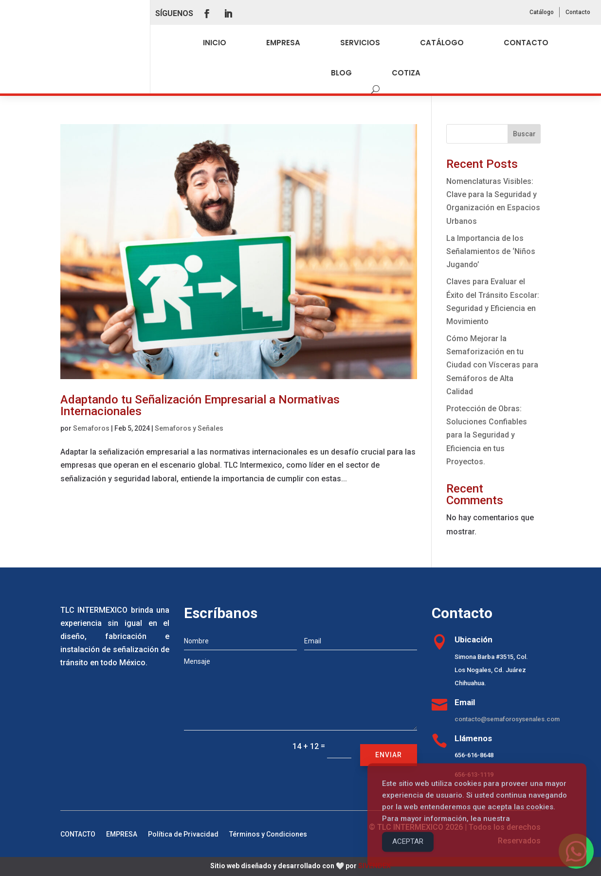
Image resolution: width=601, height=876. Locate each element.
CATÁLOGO (442, 42)
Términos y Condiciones (268, 834)
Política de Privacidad (183, 834)
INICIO (214, 42)
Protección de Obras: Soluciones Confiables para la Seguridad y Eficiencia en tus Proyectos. (486, 435)
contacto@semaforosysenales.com (507, 719)
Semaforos (91, 428)
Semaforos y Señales (189, 428)
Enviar (388, 755)
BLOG (341, 73)
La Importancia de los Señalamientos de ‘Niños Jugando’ (490, 251)
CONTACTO (526, 42)
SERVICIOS (360, 42)
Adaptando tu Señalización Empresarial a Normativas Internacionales (200, 405)
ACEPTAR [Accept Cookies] (407, 853)
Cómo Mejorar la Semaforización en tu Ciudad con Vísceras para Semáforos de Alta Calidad (492, 365)
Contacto (577, 12)
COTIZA (406, 73)
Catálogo (541, 12)
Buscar (524, 134)
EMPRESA (283, 42)
